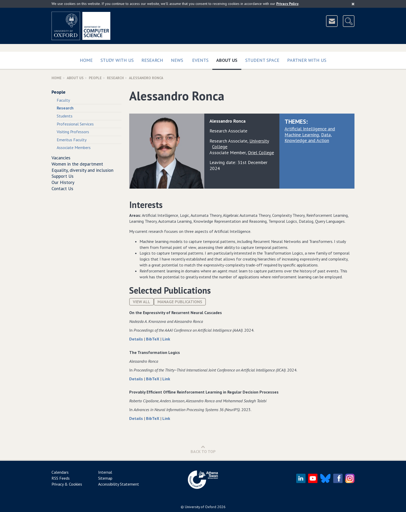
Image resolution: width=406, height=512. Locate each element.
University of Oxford (200, 506)
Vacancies (61, 158)
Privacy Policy (287, 3)
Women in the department (77, 164)
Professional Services (75, 124)
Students (64, 115)
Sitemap (105, 478)
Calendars (60, 472)
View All (141, 301)
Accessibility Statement (118, 484)
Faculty (63, 100)
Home (86, 60)
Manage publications (179, 301)
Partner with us (306, 60)
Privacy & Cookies (67, 484)
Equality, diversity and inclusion (82, 170)
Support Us (63, 176)
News (177, 60)
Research (152, 60)
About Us (228, 59)
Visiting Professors (73, 131)
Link (166, 339)
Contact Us (62, 188)
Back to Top (203, 449)
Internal (105, 472)
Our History (63, 182)
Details (136, 339)
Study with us (117, 60)
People (95, 78)
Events (200, 60)
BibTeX (153, 339)
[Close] (353, 4)
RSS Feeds (61, 478)
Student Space (262, 60)
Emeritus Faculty (71, 139)
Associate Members (74, 147)
